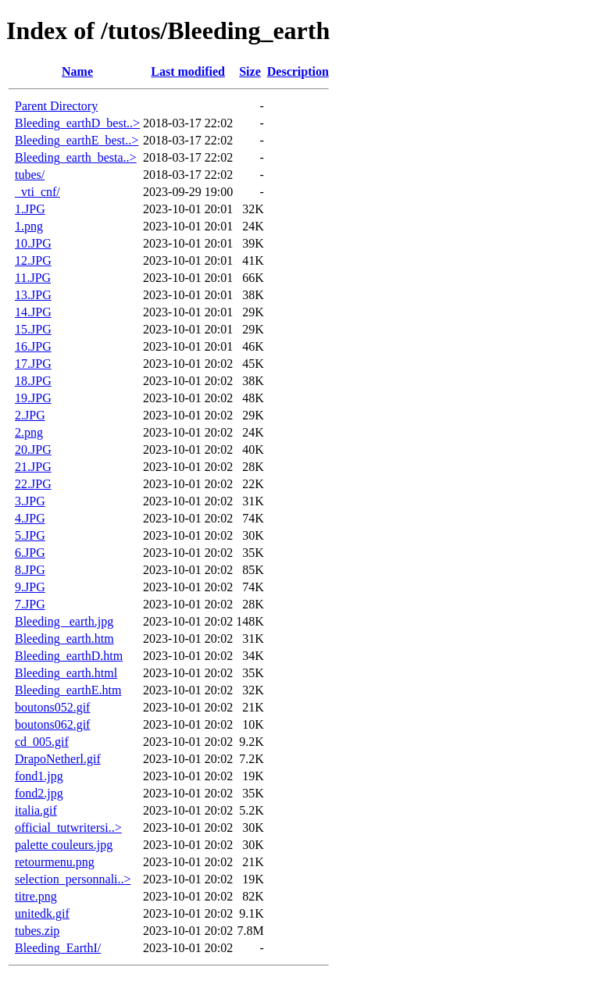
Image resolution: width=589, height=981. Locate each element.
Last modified (188, 71)
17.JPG (33, 363)
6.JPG (30, 552)
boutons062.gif (52, 724)
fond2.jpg (39, 793)
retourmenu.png (55, 862)
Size (250, 71)
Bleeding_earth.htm (64, 638)
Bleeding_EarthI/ (58, 947)
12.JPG (33, 260)
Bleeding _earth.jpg (64, 621)
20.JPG (33, 449)
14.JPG (33, 312)
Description (298, 71)
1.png (29, 226)
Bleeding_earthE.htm (68, 690)
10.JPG (33, 243)
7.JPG (30, 604)
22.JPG (33, 483)
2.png (29, 432)
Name (77, 71)
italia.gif (36, 810)
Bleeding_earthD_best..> (77, 123)
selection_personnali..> (73, 879)
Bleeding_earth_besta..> (76, 157)
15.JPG (33, 329)
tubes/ (30, 174)
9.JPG (30, 587)
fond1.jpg (39, 776)
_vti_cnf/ (37, 191)
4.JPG (30, 518)
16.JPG (33, 346)
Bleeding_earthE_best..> (76, 140)
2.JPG (30, 415)
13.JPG (33, 294)
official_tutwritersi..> (68, 827)
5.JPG (30, 535)
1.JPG (30, 209)
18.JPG (33, 380)
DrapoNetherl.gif (58, 758)
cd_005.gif (42, 741)
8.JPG (30, 569)
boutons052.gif (52, 707)
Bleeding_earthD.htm (69, 655)
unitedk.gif (42, 913)
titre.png (36, 896)
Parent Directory (56, 105)
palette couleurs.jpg (63, 844)
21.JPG (33, 466)
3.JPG (30, 501)
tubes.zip (37, 930)
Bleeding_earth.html (66, 673)
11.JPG (33, 277)
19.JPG (33, 398)
